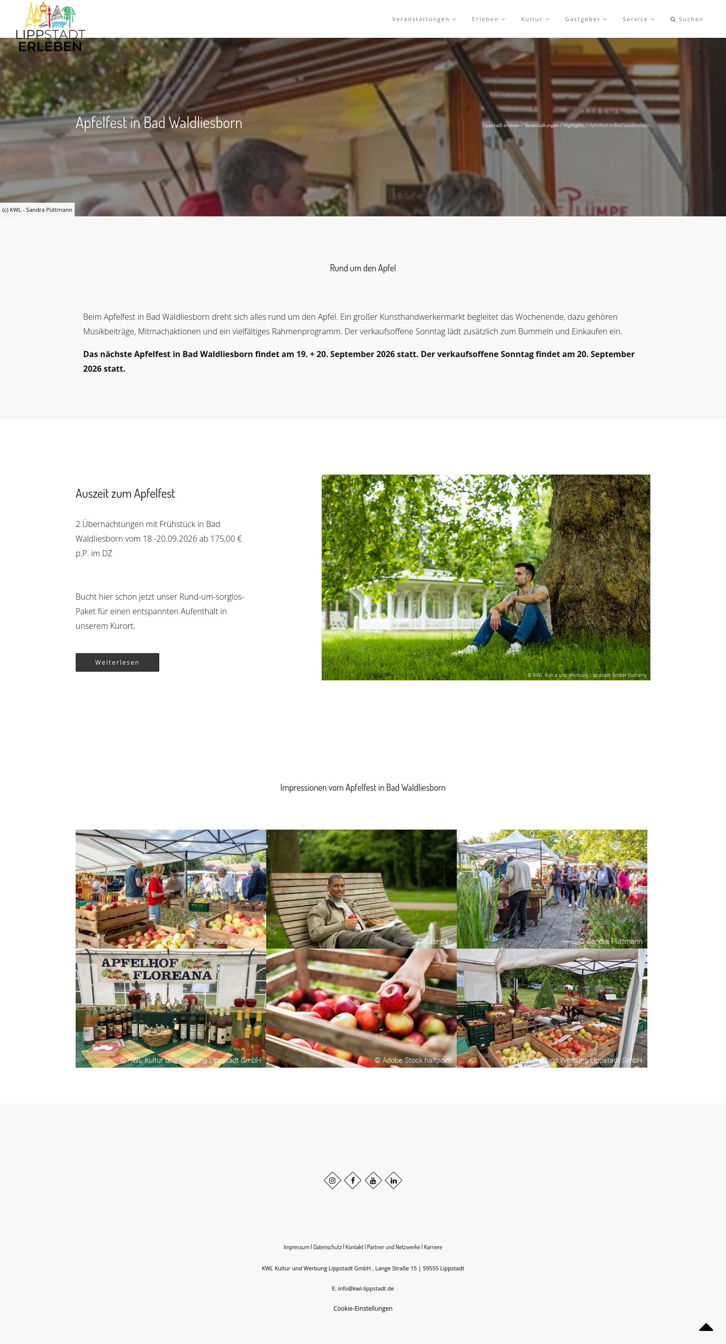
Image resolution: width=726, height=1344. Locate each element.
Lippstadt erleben (501, 125)
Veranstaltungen (541, 125)
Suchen (687, 19)
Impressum (297, 1247)
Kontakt (354, 1247)
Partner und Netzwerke (393, 1247)
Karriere (433, 1247)
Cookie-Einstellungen (362, 1308)
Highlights (574, 125)
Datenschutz (327, 1247)
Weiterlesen (117, 662)
